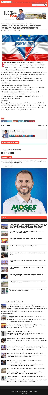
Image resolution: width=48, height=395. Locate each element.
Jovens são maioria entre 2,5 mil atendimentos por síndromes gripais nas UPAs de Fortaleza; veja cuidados (27, 289)
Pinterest (32, 121)
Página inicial (24, 393)
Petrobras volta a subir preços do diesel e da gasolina (23, 245)
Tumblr (26, 121)
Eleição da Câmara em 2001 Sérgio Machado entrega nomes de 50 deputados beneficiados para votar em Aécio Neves (26, 275)
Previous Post (7, 125)
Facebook (4, 121)
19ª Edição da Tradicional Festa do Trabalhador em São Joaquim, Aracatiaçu (26, 239)
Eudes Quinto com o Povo (30, 391)
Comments (5, 220)
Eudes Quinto (5, 30)
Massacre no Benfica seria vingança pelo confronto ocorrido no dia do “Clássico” (27, 253)
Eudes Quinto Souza (16, 131)
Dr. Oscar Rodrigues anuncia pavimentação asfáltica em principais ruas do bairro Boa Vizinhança (28, 282)
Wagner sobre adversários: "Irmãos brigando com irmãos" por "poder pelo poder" (27, 268)
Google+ (15, 121)
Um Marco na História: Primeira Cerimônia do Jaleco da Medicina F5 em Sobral (27, 260)
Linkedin (21, 121)
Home (2, 23)
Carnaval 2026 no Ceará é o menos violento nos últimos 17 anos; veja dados (26, 2)
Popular (4, 217)
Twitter (10, 121)
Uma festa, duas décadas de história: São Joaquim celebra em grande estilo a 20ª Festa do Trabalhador (27, 232)
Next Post (41, 125)
